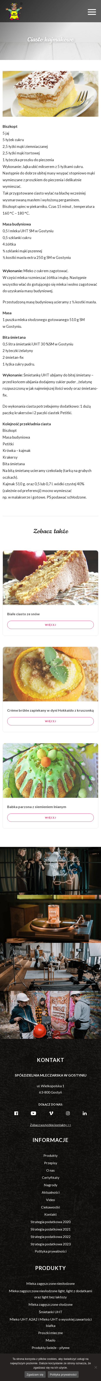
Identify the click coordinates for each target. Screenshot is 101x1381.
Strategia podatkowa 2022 (51, 1236)
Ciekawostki (50, 1207)
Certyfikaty (50, 1177)
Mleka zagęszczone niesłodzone (50, 1283)
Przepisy (50, 1163)
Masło (50, 1340)
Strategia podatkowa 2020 (51, 1222)
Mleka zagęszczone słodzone (50, 1304)
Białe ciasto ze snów (23, 631)
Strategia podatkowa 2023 (51, 1244)
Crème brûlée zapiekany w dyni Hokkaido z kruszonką (50, 727)
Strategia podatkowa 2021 (51, 1229)
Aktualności (51, 1192)
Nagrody (50, 1185)
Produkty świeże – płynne (51, 1347)
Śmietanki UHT (50, 1312)
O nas (50, 1170)
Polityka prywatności (50, 1251)
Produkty (50, 1155)
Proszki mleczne (50, 1333)
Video (50, 1200)
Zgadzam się (35, 1374)
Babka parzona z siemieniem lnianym (36, 823)
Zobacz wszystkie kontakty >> (50, 1125)
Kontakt (50, 1214)
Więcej (50, 641)
